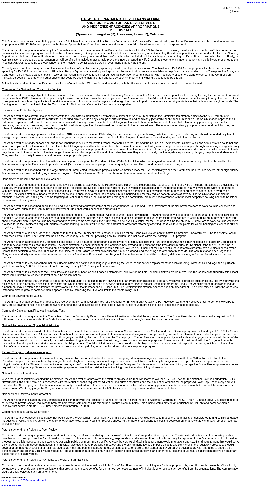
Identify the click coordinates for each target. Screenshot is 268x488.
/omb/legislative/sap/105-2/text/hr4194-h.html (23, 480)
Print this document (256, 2)
